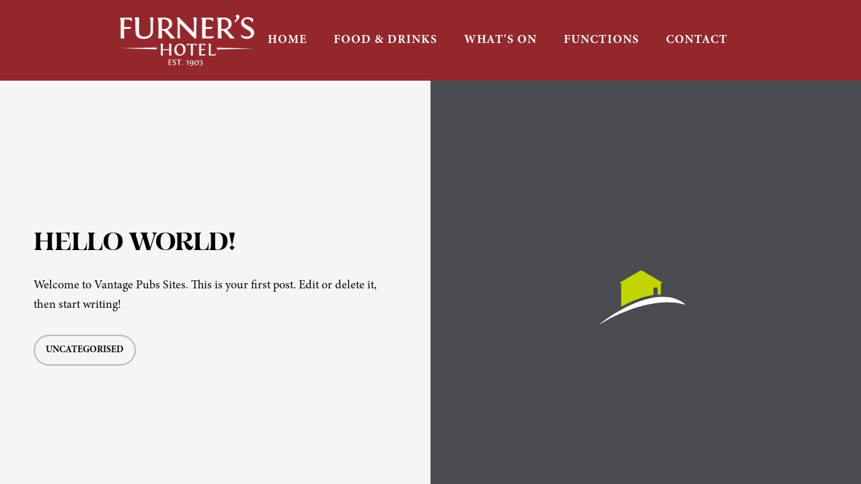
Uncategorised (85, 350)
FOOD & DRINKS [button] (385, 40)
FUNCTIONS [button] (601, 40)
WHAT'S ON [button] (500, 40)
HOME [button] (287, 40)
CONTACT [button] (697, 40)
